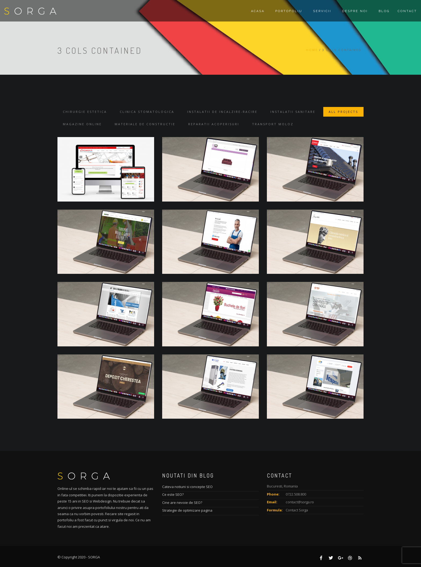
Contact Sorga (297, 510)
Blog (384, 11)
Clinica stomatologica (147, 112)
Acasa (257, 11)
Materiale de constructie (145, 124)
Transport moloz (272, 124)
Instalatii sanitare (292, 112)
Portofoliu (288, 11)
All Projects (343, 112)
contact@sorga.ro (300, 502)
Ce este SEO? (173, 494)
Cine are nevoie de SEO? (182, 502)
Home (312, 50)
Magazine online (82, 124)
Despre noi (355, 11)
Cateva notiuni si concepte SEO (187, 486)
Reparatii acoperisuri (213, 124)
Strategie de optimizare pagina (187, 510)
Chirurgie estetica (85, 112)
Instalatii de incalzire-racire (222, 112)
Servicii (322, 11)
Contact (407, 11)
